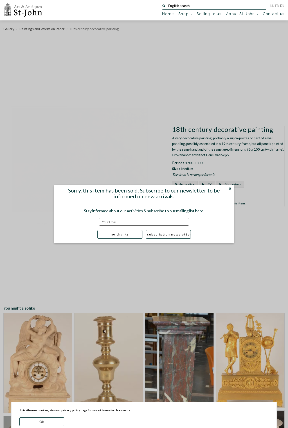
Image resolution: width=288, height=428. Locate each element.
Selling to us (209, 14)
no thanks (120, 234)
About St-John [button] (242, 14)
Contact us (274, 14)
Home (168, 14)
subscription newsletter (169, 234)
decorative (184, 184)
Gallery (8, 29)
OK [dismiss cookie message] (41, 421)
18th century (230, 184)
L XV (207, 184)
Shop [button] (185, 14)
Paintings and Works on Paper (42, 29)
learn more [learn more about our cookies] (123, 410)
